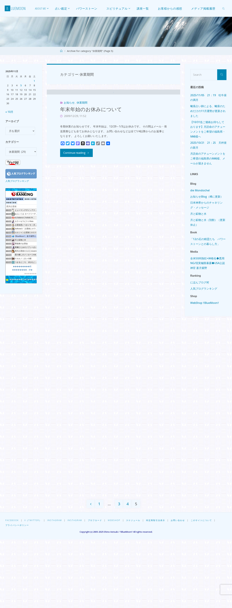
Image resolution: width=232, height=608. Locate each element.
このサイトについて (208, 588)
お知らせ (69, 120)
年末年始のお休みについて (91, 126)
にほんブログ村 (199, 282)
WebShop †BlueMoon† (204, 303)
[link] (223, 8)
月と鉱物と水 (198, 214)
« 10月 (9, 112)
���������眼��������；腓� (22, 268)
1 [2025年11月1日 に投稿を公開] (34, 80)
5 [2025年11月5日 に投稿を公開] (21, 85)
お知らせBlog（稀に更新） (206, 196)
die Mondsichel (200, 190)
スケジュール (136, 588)
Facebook (12, 588)
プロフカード (97, 588)
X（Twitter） (33, 588)
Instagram (55, 588)
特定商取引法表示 (160, 588)
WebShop (117, 588)
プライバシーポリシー (18, 593)
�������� (31, 273)
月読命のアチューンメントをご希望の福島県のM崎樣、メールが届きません (207, 158)
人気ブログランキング (17, 180)
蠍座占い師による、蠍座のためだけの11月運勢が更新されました (208, 111)
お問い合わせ (183, 588)
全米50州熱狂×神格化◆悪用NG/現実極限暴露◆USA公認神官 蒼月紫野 (207, 263)
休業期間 (82, 120)
